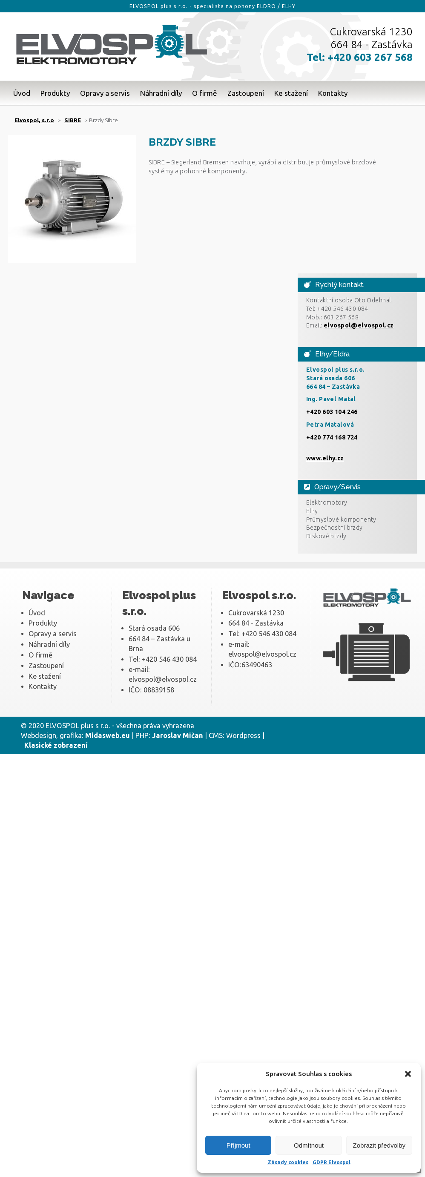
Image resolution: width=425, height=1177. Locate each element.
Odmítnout (309, 1145)
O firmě (204, 93)
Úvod (21, 93)
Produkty (55, 93)
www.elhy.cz (325, 458)
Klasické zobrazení (56, 745)
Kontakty (332, 93)
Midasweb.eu (107, 735)
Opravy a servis (105, 93)
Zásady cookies (287, 1162)
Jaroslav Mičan (177, 735)
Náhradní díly (161, 93)
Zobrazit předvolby (379, 1145)
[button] (408, 1074)
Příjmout (238, 1145)
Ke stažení (291, 93)
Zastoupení (245, 93)
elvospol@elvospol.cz (359, 325)
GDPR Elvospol (331, 1162)
